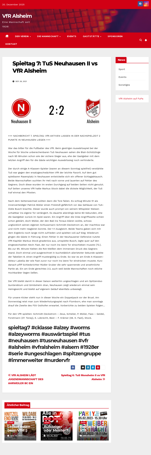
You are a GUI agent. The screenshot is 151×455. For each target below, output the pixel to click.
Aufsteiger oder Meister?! (56, 428)
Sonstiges (57, 419)
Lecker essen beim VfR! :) (18, 428)
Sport (10, 422)
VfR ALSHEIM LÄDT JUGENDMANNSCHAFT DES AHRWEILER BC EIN (25, 379)
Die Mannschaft (48, 36)
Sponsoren (115, 36)
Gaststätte (91, 36)
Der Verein (22, 36)
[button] (140, 40)
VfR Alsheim (17, 16)
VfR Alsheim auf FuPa (131, 98)
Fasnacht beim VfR (92, 428)
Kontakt (11, 44)
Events (71, 36)
